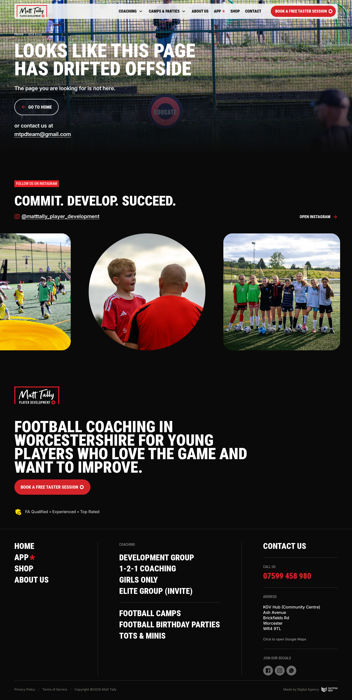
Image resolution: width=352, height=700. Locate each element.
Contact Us (284, 546)
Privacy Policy (24, 689)
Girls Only (138, 580)
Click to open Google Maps (284, 639)
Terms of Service (54, 689)
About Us (200, 11)
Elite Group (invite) (156, 591)
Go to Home (36, 107)
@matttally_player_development (56, 217)
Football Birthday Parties (169, 625)
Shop (235, 11)
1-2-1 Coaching (147, 569)
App (219, 11)
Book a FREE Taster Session (304, 11)
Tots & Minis (142, 636)
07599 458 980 (287, 576)
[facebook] (268, 671)
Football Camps (150, 614)
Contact (253, 11)
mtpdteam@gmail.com (42, 134)
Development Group (156, 558)
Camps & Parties (167, 11)
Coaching (131, 11)
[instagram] (280, 671)
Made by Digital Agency (310, 689)
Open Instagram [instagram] (319, 217)
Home (18, 34)
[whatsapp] (291, 671)
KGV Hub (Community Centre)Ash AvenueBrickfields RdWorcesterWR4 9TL (291, 618)
